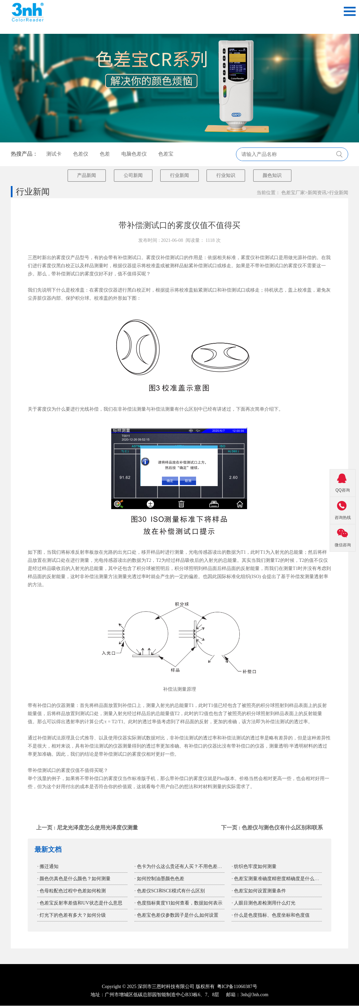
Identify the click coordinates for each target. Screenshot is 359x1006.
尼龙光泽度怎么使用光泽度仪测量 (97, 828)
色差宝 (165, 154)
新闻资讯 (317, 193)
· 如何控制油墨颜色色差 (159, 879)
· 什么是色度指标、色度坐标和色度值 (271, 915)
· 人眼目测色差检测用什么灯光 (263, 903)
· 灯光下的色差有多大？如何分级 (71, 915)
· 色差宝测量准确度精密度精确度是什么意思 (278, 879)
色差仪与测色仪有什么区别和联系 (282, 828)
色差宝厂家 (293, 193)
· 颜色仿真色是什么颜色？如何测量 (74, 879)
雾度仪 (153, 257)
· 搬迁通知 (47, 866)
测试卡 (54, 154)
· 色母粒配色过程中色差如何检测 (71, 891)
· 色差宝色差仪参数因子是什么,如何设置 (177, 915)
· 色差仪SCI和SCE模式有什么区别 (170, 891)
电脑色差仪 (134, 154)
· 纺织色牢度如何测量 (254, 866)
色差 (105, 154)
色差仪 (80, 154)
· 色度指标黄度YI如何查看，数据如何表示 (178, 903)
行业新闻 (338, 193)
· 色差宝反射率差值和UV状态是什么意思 (79, 903)
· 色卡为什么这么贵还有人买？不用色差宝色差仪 (185, 866)
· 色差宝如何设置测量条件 (259, 891)
